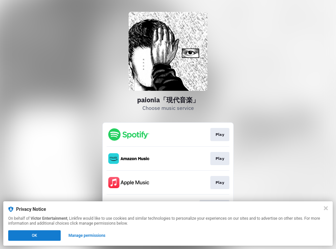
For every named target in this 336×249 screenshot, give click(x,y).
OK (34, 235)
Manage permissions (87, 235)
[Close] (326, 208)
